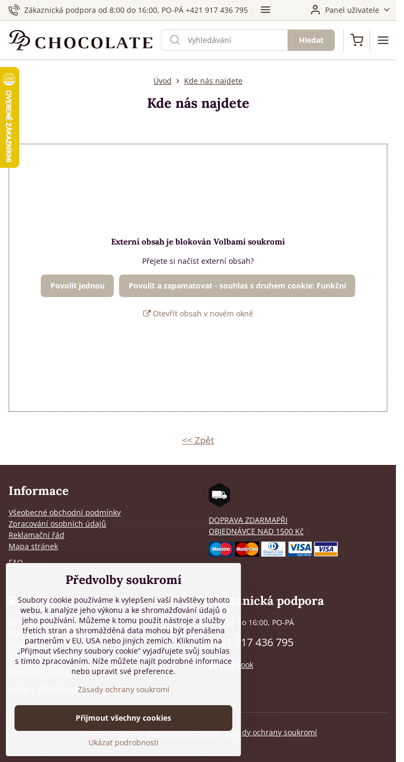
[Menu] (383, 40)
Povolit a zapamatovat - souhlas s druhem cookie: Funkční (237, 285)
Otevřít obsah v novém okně (198, 313)
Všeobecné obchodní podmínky (65, 512)
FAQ (16, 562)
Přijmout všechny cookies (123, 727)
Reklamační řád (36, 535)
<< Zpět (198, 440)
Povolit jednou (77, 285)
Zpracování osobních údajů (57, 524)
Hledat (311, 40)
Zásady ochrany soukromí (271, 732)
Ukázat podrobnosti (124, 751)
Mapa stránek (33, 546)
